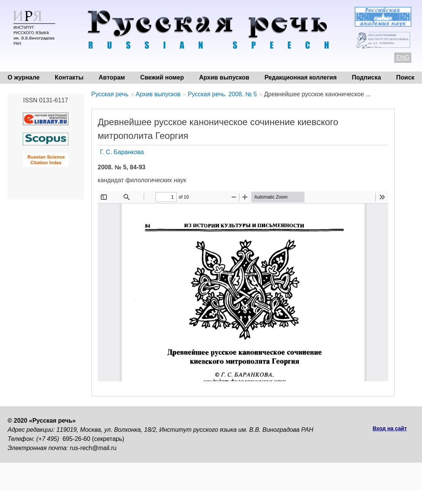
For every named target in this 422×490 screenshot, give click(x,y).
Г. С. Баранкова (122, 152)
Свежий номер (162, 77)
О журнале (24, 77)
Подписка (366, 77)
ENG (402, 57)
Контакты (69, 77)
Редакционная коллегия (301, 77)
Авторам (112, 77)
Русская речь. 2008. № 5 (222, 94)
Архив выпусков (224, 77)
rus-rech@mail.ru (93, 448)
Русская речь (110, 94)
